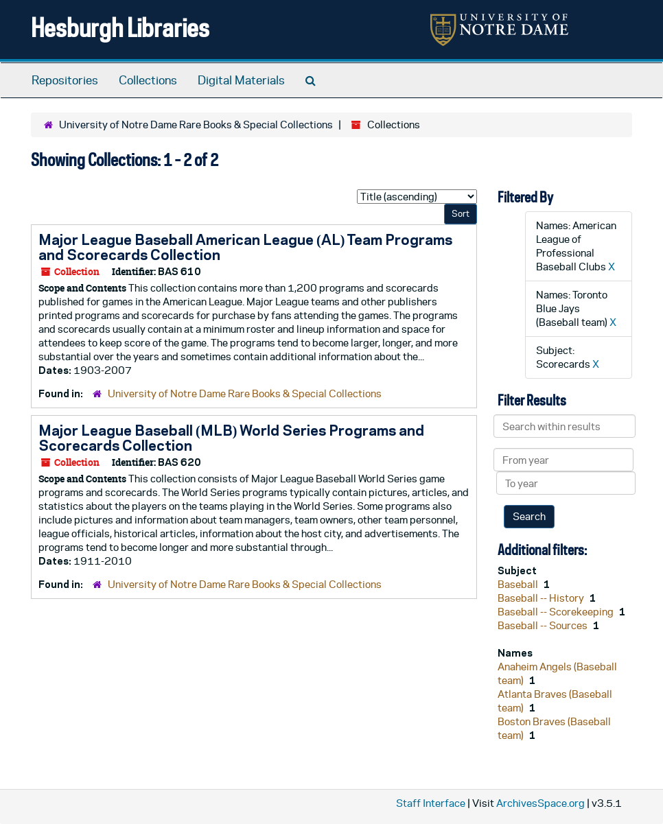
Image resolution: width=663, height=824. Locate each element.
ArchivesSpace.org (540, 803)
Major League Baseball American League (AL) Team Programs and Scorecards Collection (245, 247)
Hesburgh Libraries (120, 27)
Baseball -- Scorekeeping (557, 611)
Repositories (65, 80)
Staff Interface (430, 803)
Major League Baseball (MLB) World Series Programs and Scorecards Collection (231, 438)
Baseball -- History (542, 598)
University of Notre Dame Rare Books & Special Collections (196, 124)
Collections (148, 80)
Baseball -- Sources (544, 625)
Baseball (519, 584)
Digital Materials (241, 80)
